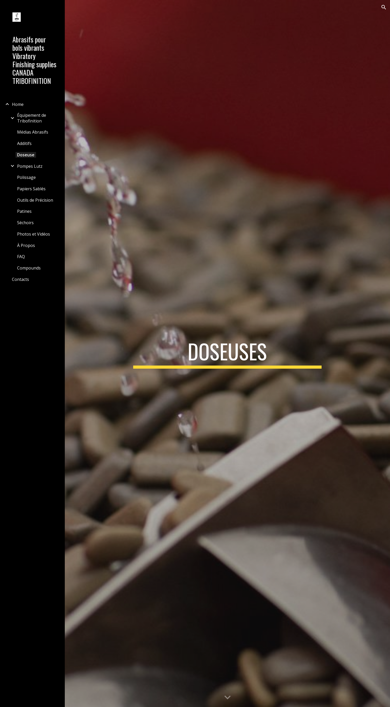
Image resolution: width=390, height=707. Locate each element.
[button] (384, 7)
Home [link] (18, 104)
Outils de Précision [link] (35, 200)
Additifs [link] (24, 143)
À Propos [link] (26, 245)
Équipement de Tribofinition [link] (31, 118)
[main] (227, 354)
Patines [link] (24, 211)
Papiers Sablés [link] (31, 189)
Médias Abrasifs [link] (32, 132)
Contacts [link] (20, 279)
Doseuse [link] (25, 155)
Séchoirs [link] (25, 222)
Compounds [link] (29, 268)
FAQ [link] (21, 256)
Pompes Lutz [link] (29, 166)
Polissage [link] (26, 177)
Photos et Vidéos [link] (33, 234)
